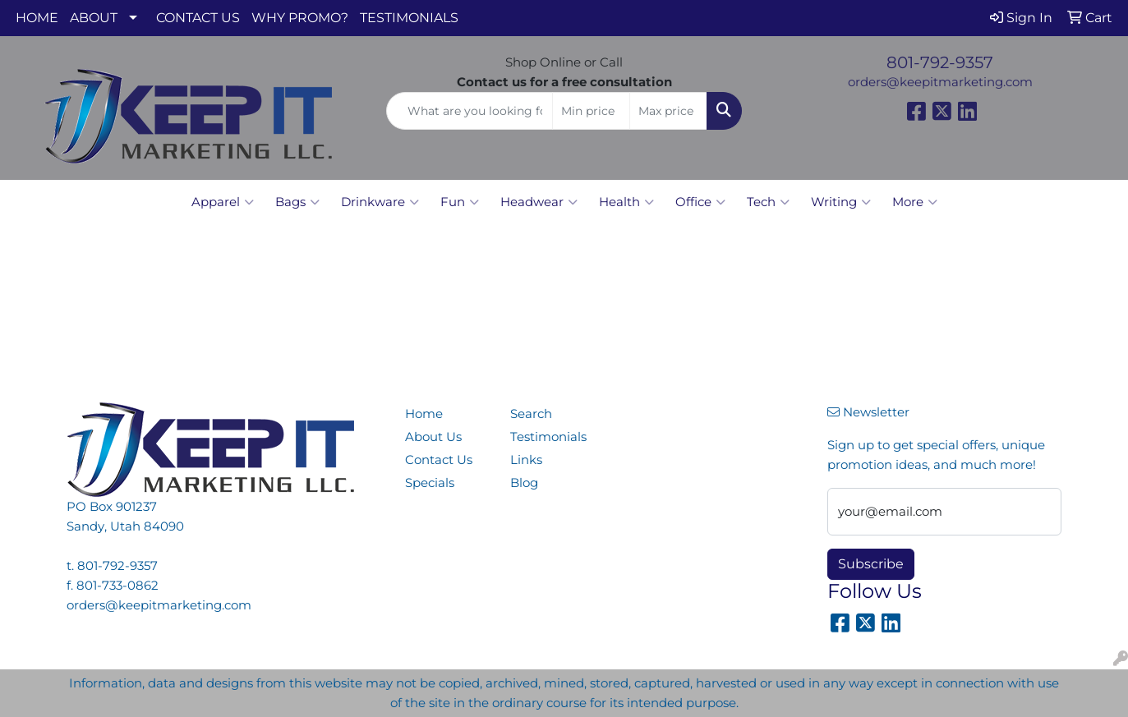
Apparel (222, 202)
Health (626, 202)
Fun (459, 202)
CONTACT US (198, 17)
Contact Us (438, 460)
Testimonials (548, 437)
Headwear (539, 202)
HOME (37, 17)
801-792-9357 (939, 62)
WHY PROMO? (299, 17)
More (914, 202)
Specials (429, 483)
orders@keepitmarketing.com (940, 82)
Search (531, 414)
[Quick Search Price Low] (591, 111)
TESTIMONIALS (409, 17)
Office (700, 202)
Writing (841, 202)
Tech (768, 202)
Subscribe (871, 564)
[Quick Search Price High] (668, 111)
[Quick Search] (470, 111)
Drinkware (380, 202)
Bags (297, 202)
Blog (524, 483)
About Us (433, 437)
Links (526, 460)
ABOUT (93, 17)
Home (424, 414)
